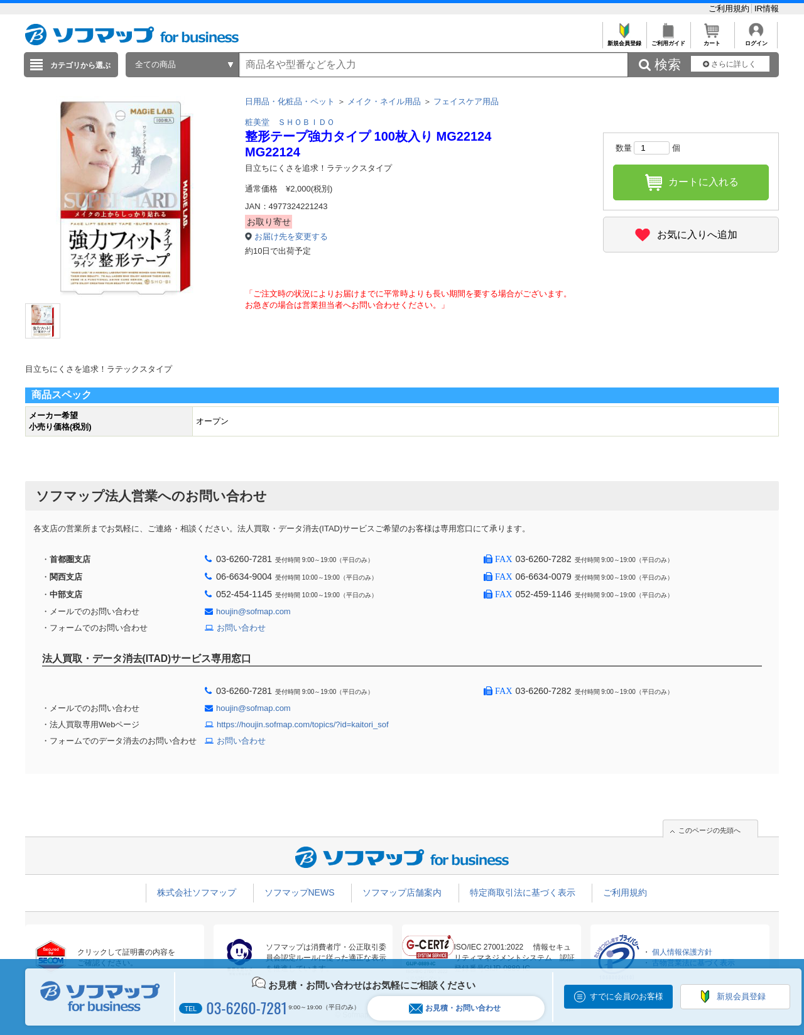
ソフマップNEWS (299, 892)
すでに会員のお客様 (626, 996)
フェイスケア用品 (466, 101)
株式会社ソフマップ (196, 892)
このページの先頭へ (709, 830)
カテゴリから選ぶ (80, 65)
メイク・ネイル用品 (384, 101)
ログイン (756, 39)
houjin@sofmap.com (253, 611)
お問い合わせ (241, 627)
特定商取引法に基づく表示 (522, 892)
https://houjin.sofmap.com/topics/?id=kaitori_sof (303, 724)
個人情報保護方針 (682, 952)
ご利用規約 (730, 8)
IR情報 (766, 8)
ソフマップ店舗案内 (402, 892)
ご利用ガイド (668, 39)
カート (712, 39)
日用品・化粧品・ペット (290, 101)
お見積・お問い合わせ (455, 1008)
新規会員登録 (624, 39)
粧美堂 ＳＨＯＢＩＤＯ (290, 122)
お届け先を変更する (291, 236)
